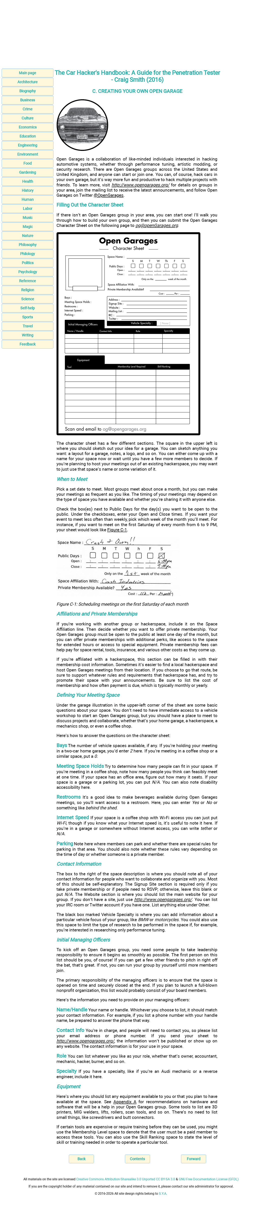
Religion (27, 290)
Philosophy (28, 245)
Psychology (27, 272)
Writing (27, 335)
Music (27, 217)
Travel (28, 326)
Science (27, 299)
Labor (27, 208)
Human (28, 199)
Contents (137, 1159)
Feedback (28, 344)
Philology (27, 254)
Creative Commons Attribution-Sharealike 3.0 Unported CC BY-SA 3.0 (125, 1179)
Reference (27, 281)
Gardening (27, 172)
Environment (27, 154)
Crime (27, 109)
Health (27, 181)
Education (28, 136)
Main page (27, 73)
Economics (28, 127)
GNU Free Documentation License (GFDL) (209, 1179)
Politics (27, 263)
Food (27, 163)
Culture (27, 118)
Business (27, 100)
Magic (28, 226)
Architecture (27, 82)
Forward (193, 1159)
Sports (27, 317)
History (27, 190)
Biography (27, 91)
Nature (27, 235)
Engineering (27, 145)
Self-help (27, 308)
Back (81, 1159)
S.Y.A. (163, 1194)
